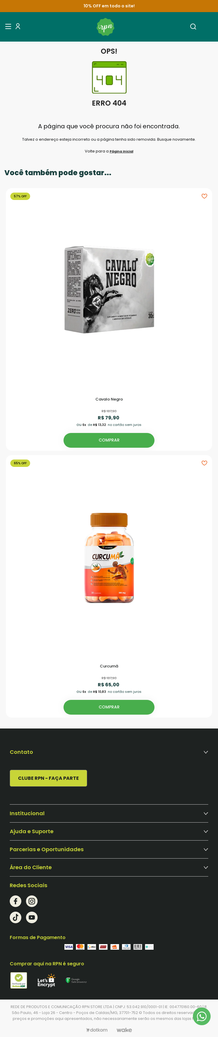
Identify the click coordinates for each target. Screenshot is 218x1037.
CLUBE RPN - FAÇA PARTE (48, 778)
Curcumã (109, 666)
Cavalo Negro (109, 399)
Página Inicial (121, 151)
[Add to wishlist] (204, 196)
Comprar (109, 440)
